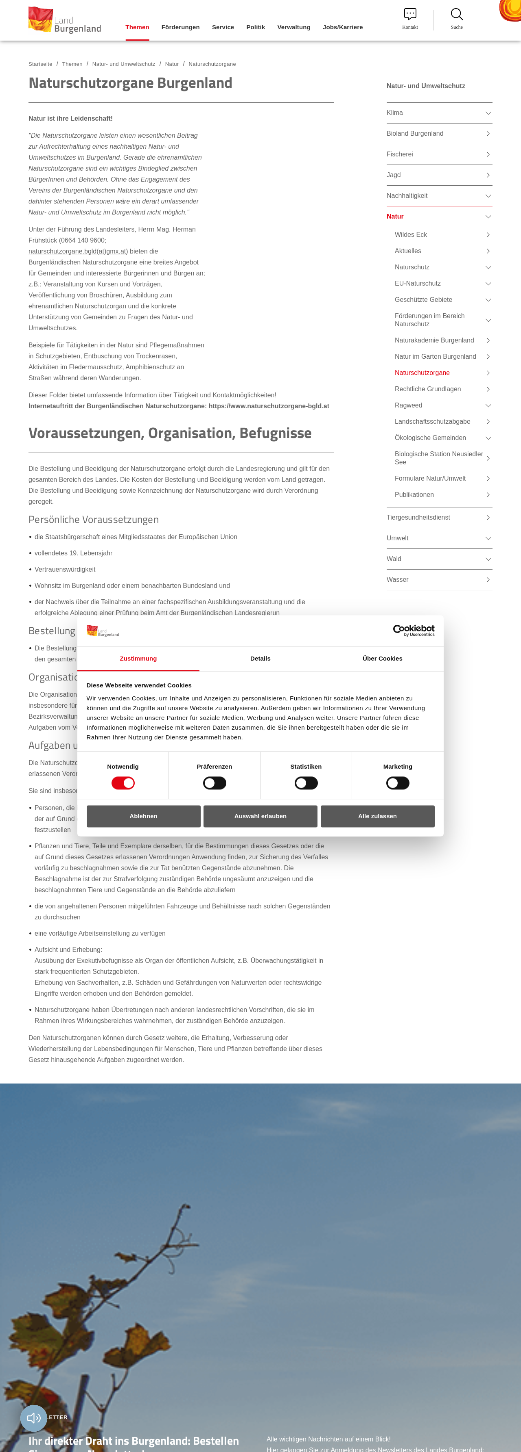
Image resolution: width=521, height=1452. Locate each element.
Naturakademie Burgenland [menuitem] (434, 340)
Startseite (40, 64)
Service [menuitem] (223, 27)
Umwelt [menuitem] (397, 538)
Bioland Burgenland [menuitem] (415, 133)
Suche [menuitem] (457, 19)
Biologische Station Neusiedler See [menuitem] (439, 458)
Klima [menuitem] (395, 112)
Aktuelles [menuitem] (408, 250)
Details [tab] (260, 658)
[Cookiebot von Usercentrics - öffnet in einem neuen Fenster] (399, 631)
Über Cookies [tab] (383, 658)
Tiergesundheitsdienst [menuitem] (418, 517)
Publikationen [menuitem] (414, 494)
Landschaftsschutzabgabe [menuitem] (433, 421)
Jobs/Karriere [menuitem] (343, 27)
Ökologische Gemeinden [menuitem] (430, 437)
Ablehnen (143, 816)
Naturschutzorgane (212, 64)
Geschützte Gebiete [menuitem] (423, 299)
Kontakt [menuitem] (410, 19)
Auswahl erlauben (260, 816)
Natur (172, 64)
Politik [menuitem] (255, 27)
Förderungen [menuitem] (181, 27)
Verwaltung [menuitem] (294, 27)
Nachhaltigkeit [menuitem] (407, 195)
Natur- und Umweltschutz (123, 64)
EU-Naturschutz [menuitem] (418, 283)
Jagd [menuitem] (394, 174)
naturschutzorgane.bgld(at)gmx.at (77, 251)
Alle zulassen (377, 816)
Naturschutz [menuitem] (412, 267)
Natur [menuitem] (395, 216)
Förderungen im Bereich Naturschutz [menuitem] (430, 319)
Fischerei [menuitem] (400, 154)
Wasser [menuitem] (398, 579)
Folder (58, 395)
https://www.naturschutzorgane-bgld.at (269, 406)
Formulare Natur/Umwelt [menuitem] (430, 478)
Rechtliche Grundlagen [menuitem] (428, 389)
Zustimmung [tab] (138, 658)
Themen (72, 64)
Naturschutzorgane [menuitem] (422, 372)
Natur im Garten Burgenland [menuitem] (435, 356)
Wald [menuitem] (394, 558)
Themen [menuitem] (137, 27)
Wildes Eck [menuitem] (411, 234)
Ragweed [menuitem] (408, 405)
